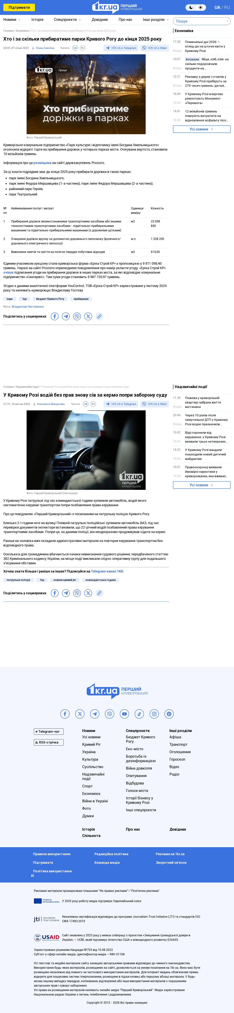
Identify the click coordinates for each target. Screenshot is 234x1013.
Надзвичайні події (93, 776)
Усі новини (199, 129)
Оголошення (180, 752)
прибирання (81, 298)
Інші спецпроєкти (141, 810)
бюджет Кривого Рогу (50, 298)
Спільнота (91, 835)
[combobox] (199, 21)
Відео (174, 767)
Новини (9, 19)
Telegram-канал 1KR (107, 571)
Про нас (125, 19)
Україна (89, 752)
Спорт (87, 786)
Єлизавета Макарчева (51, 404)
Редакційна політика (111, 854)
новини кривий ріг (65, 579)
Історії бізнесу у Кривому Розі (139, 800)
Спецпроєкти (65, 19)
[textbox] (199, 21)
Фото (86, 808)
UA (217, 7)
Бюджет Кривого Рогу (140, 739)
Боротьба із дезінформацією (141, 758)
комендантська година (101, 579)
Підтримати (19, 7)
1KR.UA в (123, 48)
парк (10, 298)
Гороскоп (177, 759)
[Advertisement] (86, 355)
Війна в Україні (95, 801)
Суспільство (92, 767)
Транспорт (178, 744)
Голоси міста (137, 790)
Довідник (100, 19)
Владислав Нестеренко (28, 306)
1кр (24, 298)
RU (227, 7)
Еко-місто (134, 749)
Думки (88, 816)
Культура (90, 759)
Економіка (91, 793)
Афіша (175, 737)
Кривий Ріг (91, 744)
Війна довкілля (139, 768)
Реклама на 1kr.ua (170, 854)
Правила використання (51, 854)
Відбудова (135, 783)
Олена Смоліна (45, 48)
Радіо (174, 774)
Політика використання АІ (51, 873)
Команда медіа (107, 862)
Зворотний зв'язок (171, 862)
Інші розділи (153, 19)
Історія (37, 19)
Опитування (136, 775)
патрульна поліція (18, 579)
